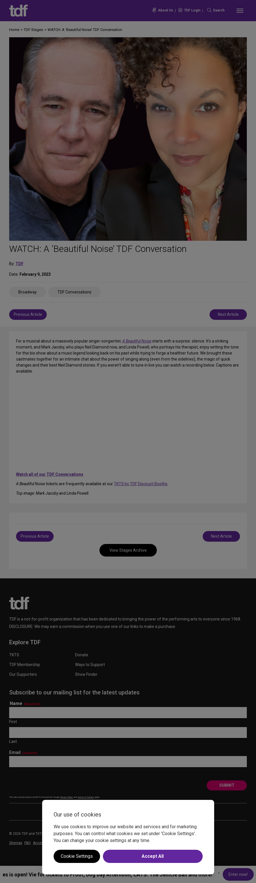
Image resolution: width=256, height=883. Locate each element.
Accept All (153, 856)
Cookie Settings (77, 856)
